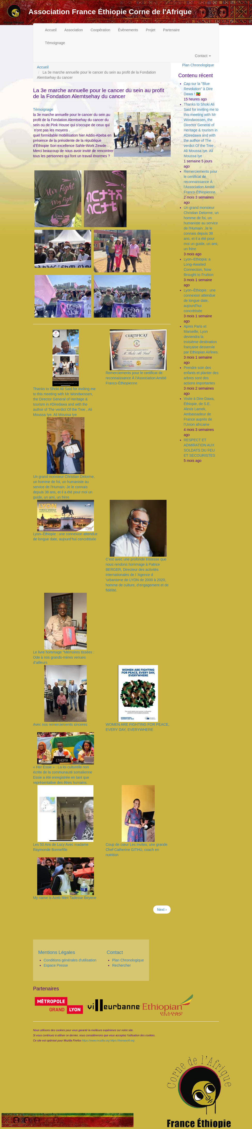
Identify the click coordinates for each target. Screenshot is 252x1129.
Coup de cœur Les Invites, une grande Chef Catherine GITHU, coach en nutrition (136, 849)
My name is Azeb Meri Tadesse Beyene (64, 898)
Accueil (51, 30)
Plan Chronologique (198, 65)
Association (73, 30)
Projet (150, 30)
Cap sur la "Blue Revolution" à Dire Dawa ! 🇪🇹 (198, 89)
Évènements (128, 30)
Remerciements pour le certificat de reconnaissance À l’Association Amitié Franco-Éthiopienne (136, 378)
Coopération (100, 30)
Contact (203, 56)
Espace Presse (56, 965)
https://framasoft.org (122, 1040)
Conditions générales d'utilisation (70, 960)
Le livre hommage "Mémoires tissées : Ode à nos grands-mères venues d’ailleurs (63, 657)
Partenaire (171, 30)
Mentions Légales (56, 952)
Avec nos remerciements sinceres (60, 724)
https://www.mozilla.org (95, 1040)
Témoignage (55, 43)
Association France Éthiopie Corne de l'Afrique (110, 11)
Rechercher (121, 965)
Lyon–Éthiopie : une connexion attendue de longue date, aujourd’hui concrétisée (200, 300)
